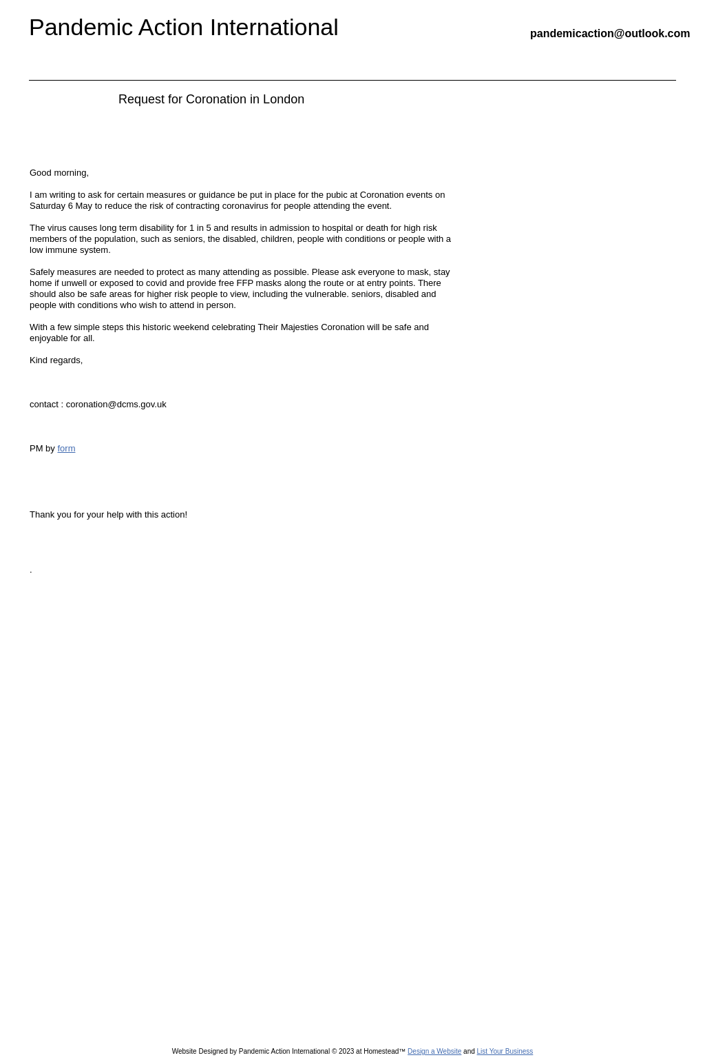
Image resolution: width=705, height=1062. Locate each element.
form (66, 448)
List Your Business (505, 1051)
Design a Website (434, 1051)
